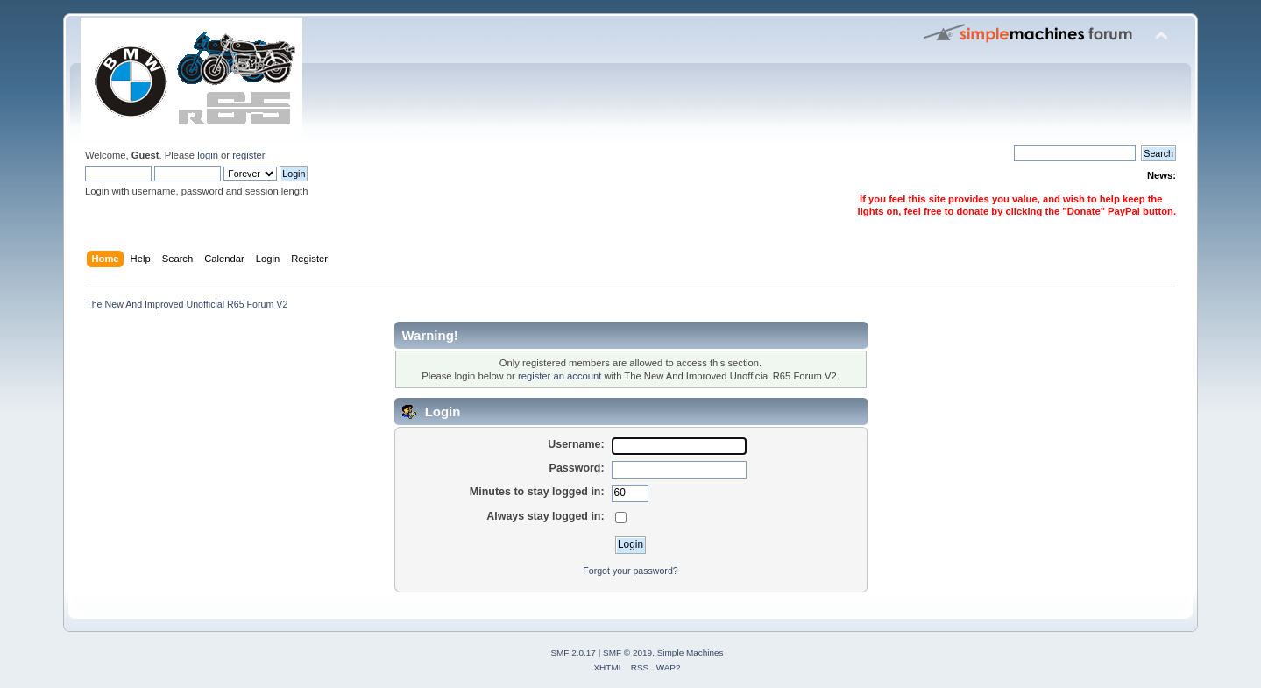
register (248, 155)
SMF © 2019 (627, 652)
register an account (559, 376)
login (207, 155)
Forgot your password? (630, 570)
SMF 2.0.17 (573, 652)
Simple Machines (690, 652)
